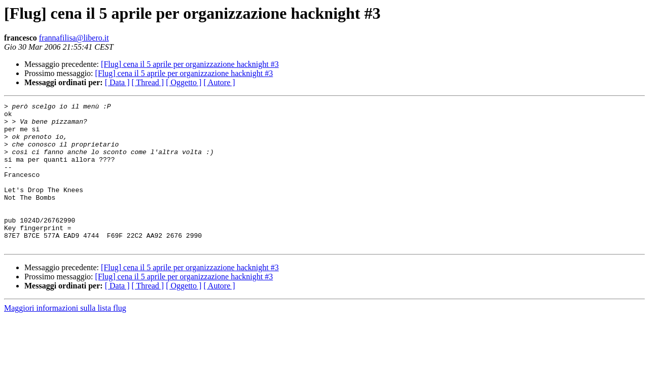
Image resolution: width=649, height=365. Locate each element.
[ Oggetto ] (183, 82)
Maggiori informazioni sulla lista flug (65, 337)
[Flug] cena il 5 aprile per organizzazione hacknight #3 (190, 64)
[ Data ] (117, 82)
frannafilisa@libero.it (74, 37)
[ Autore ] (219, 82)
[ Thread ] (148, 82)
